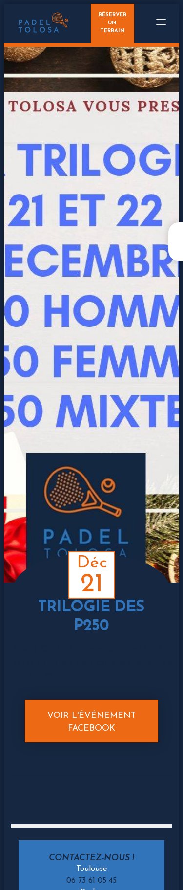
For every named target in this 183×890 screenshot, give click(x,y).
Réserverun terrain (112, 23)
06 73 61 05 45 (91, 881)
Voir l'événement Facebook (91, 722)
